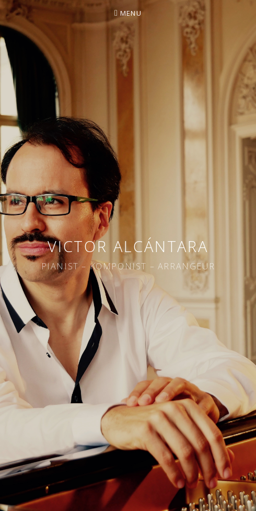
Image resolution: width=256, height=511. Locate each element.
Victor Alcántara (128, 246)
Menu (131, 13)
